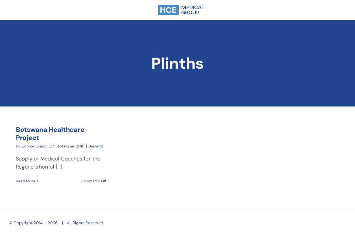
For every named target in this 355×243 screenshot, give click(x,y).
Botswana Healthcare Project (50, 133)
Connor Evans (34, 146)
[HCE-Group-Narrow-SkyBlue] (181, 7)
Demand (95, 146)
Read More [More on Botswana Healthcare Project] (25, 181)
